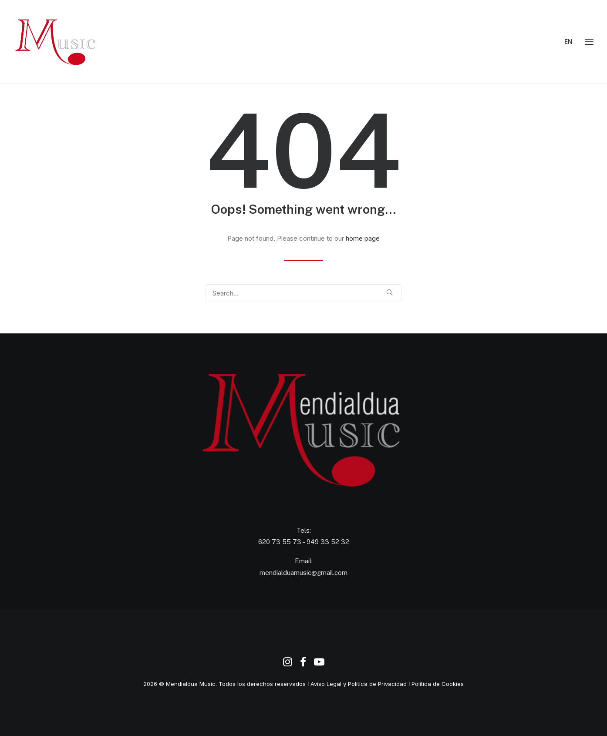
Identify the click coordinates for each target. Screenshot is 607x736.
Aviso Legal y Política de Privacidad (358, 683)
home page (363, 238)
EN (568, 41)
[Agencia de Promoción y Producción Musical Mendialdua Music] (56, 42)
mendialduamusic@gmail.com (303, 572)
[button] (389, 292)
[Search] (303, 293)
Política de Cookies (437, 683)
